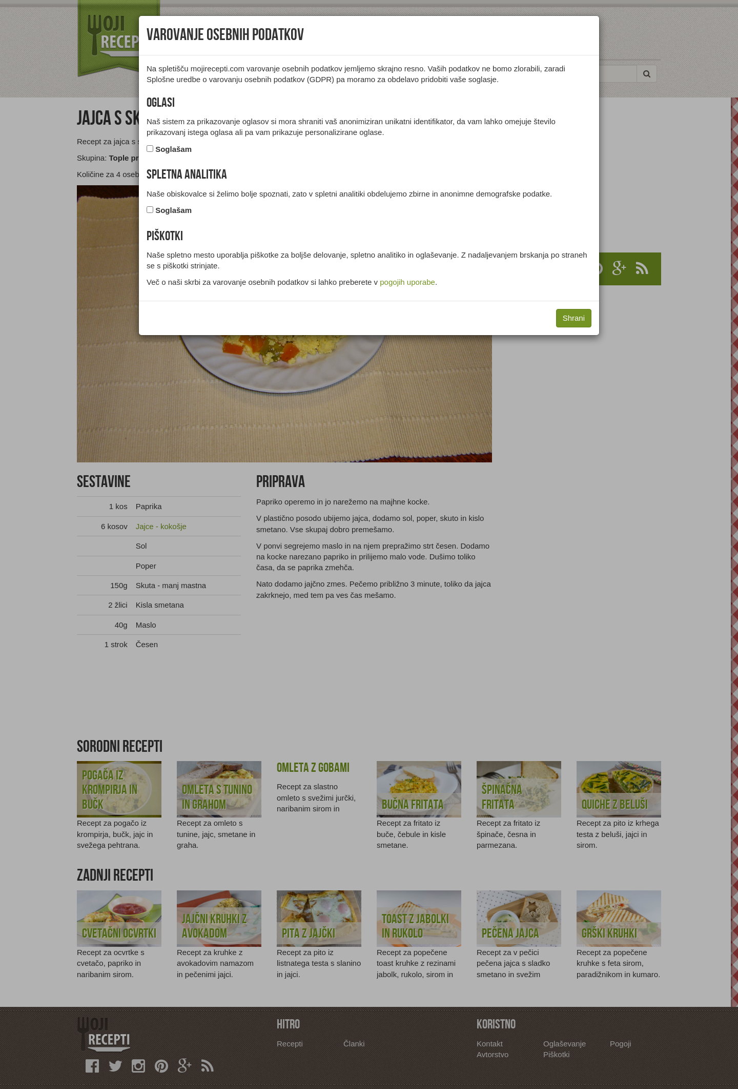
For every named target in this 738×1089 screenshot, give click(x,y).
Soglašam (173, 149)
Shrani (574, 318)
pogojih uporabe (407, 282)
